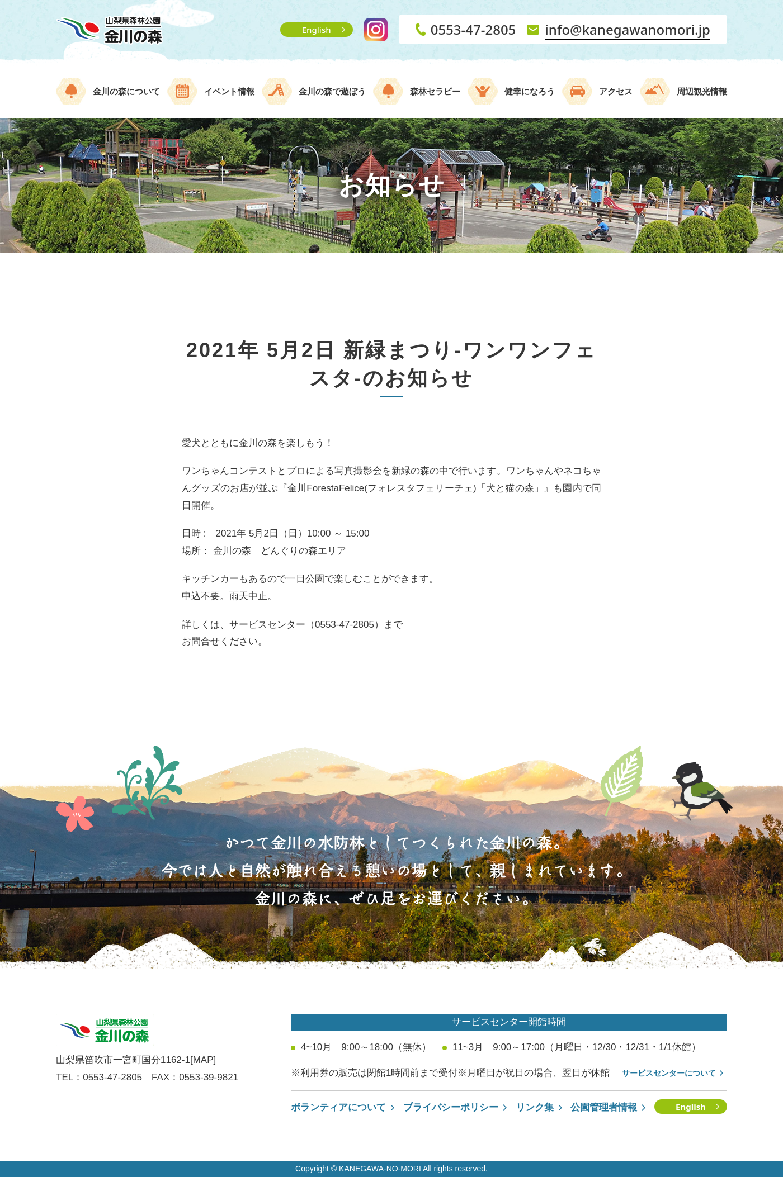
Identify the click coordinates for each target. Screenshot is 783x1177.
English (316, 29)
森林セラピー (435, 91)
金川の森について (126, 91)
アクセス (616, 91)
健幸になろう (529, 91)
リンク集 (535, 1107)
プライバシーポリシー (450, 1107)
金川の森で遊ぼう (332, 91)
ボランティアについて (338, 1107)
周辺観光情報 (702, 91)
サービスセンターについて (669, 1073)
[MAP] (203, 1060)
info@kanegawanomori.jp (627, 29)
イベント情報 (229, 91)
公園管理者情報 (603, 1107)
